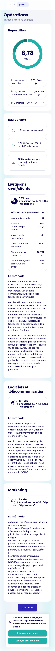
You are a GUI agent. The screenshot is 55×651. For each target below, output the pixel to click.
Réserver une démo (27, 633)
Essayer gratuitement (27, 640)
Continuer (27, 607)
